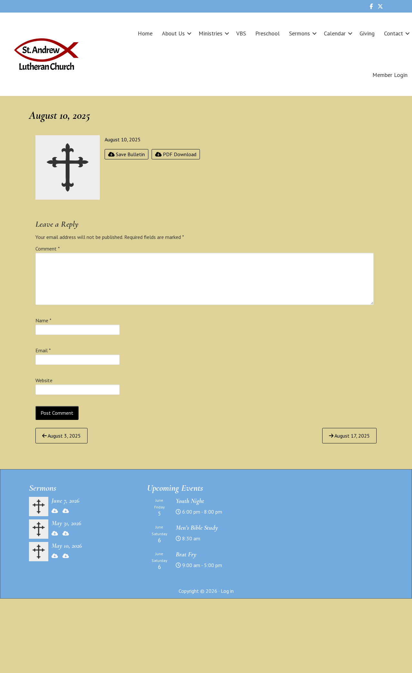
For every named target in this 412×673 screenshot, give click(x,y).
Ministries (210, 33)
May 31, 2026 (66, 523)
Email (43, 350)
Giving (367, 33)
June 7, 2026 (66, 501)
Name (43, 320)
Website (43, 380)
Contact (393, 33)
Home (145, 33)
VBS (241, 33)
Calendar (335, 33)
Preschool (267, 33)
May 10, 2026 (67, 546)
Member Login (389, 75)
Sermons (299, 33)
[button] (189, 33)
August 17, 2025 (349, 435)
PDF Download (175, 154)
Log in (227, 591)
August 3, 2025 (61, 435)
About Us (173, 33)
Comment (47, 248)
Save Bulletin (126, 154)
